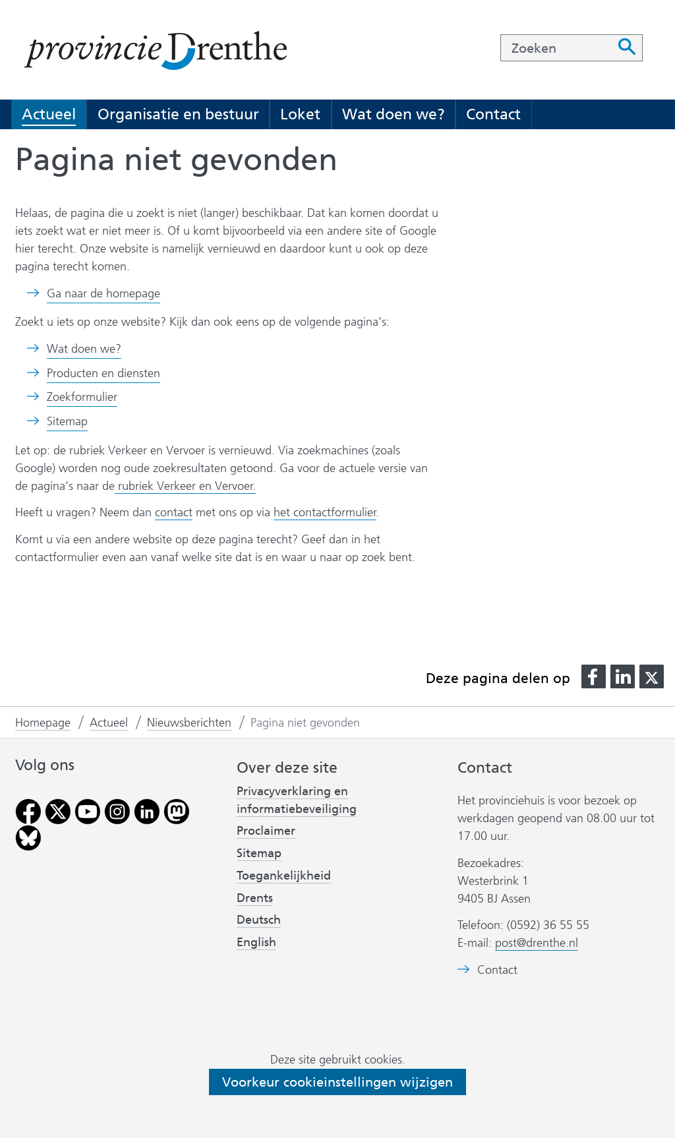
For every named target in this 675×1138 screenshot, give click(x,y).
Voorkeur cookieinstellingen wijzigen (337, 1082)
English (256, 942)
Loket (300, 114)
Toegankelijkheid (284, 875)
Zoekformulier (82, 397)
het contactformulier (325, 512)
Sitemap (67, 421)
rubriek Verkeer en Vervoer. (185, 486)
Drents (255, 898)
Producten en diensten (103, 373)
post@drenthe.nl (536, 943)
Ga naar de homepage (103, 293)
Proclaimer (266, 831)
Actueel (49, 114)
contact (173, 512)
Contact (493, 114)
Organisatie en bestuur (178, 114)
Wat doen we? (393, 114)
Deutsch (259, 920)
